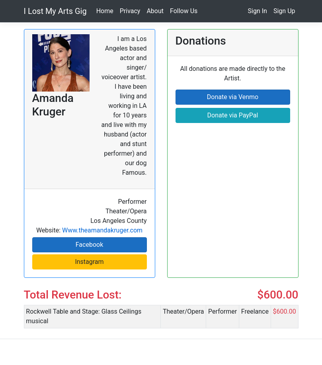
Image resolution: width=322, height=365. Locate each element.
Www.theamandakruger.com (102, 230)
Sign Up (284, 11)
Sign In (257, 11)
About (155, 11)
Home (104, 11)
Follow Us (183, 11)
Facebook (89, 244)
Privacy (130, 11)
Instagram (89, 261)
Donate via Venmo (232, 97)
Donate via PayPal (232, 115)
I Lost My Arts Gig (55, 11)
